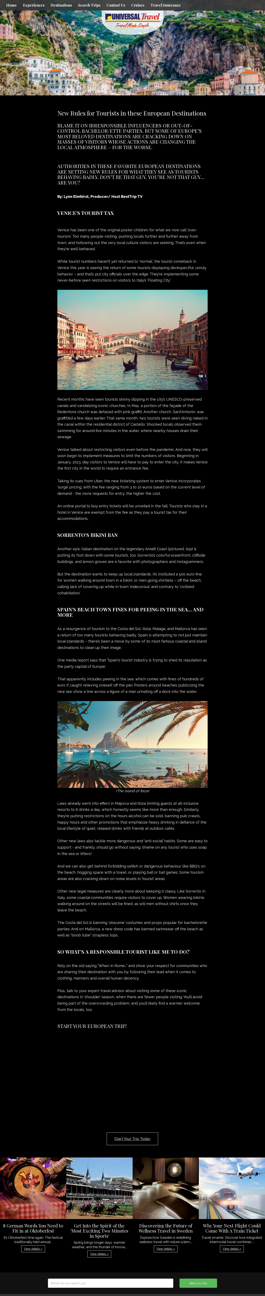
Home (11, 5)
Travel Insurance (165, 5)
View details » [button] (33, 1248)
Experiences (33, 5)
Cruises (137, 5)
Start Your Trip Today (132, 1139)
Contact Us (115, 5)
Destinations (61, 5)
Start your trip (198, 1283)
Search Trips (89, 5)
